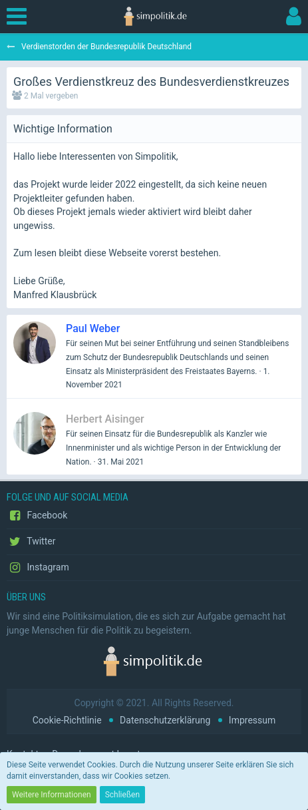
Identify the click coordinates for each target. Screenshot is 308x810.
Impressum (252, 720)
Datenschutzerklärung (165, 720)
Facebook (37, 516)
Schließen (122, 794)
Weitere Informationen (51, 794)
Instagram (38, 568)
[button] (20, 16)
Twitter (31, 542)
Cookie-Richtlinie (67, 720)
